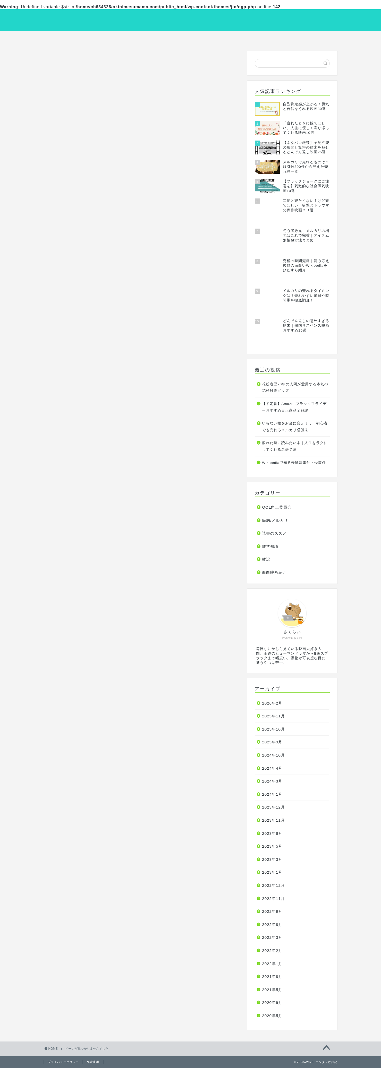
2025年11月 (273, 717)
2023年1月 (272, 873)
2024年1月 (272, 795)
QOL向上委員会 (132, 38)
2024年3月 (272, 782)
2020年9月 (272, 1003)
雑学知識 (307, 38)
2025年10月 (273, 729)
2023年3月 (272, 860)
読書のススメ (190, 38)
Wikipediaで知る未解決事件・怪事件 (294, 463)
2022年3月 (272, 938)
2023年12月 (273, 808)
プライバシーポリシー (63, 1061)
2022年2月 (272, 951)
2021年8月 (272, 977)
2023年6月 (272, 834)
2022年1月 (272, 964)
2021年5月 (272, 990)
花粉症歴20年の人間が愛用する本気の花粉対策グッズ (295, 388)
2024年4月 (272, 769)
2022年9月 (272, 912)
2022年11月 (273, 899)
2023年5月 (272, 847)
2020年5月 (272, 1016)
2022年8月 (272, 925)
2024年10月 (273, 755)
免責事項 (93, 1061)
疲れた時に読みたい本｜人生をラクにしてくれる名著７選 (295, 447)
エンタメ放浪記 (191, 19)
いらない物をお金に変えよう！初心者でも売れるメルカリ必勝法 (295, 427)
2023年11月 (273, 821)
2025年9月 (272, 743)
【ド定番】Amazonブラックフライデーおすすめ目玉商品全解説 (294, 407)
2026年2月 (272, 703)
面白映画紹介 (73, 38)
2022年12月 (273, 886)
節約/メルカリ (249, 38)
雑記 (68, 288)
